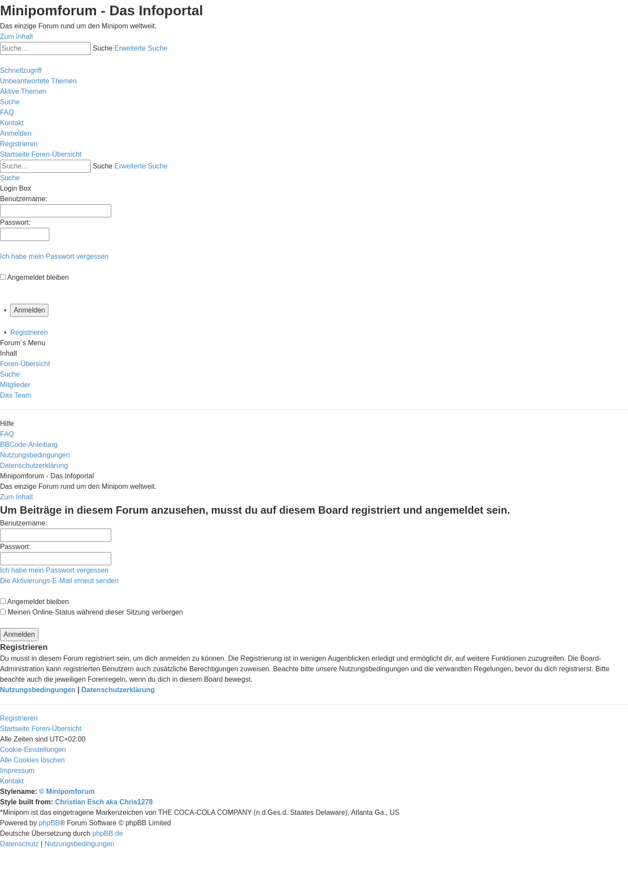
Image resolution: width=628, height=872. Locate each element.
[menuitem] (38, 81)
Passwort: (15, 546)
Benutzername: (24, 523)
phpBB (49, 823)
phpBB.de (107, 833)
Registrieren (29, 332)
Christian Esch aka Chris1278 (104, 802)
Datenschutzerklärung (118, 689)
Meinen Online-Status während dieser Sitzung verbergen (91, 612)
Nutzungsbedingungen (37, 689)
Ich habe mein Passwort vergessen (54, 256)
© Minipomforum (67, 791)
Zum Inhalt (16, 36)
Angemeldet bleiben (38, 277)
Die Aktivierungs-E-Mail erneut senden (59, 580)
